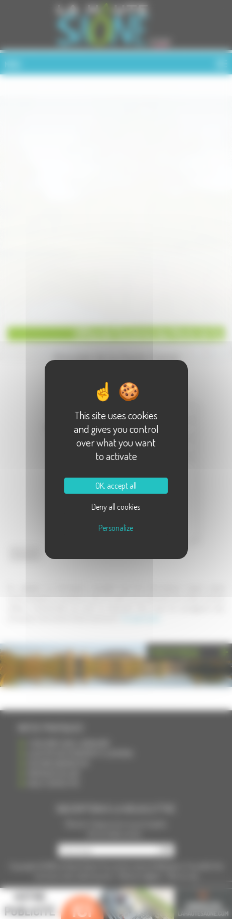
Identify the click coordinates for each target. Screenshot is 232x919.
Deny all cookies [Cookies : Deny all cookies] (115, 507)
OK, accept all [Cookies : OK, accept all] (116, 486)
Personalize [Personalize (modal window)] (115, 528)
